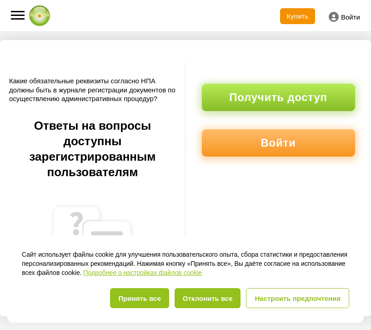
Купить (297, 16)
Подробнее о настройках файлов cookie (142, 272)
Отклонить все (208, 298)
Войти (344, 17)
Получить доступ (278, 97)
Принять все (139, 298)
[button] (18, 15)
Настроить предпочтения (298, 298)
